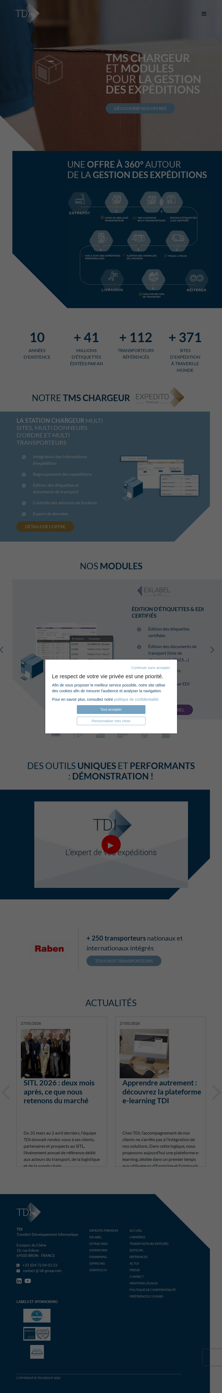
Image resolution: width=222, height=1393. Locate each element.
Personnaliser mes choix (111, 721)
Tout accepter (111, 709)
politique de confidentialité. (136, 699)
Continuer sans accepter (150, 668)
